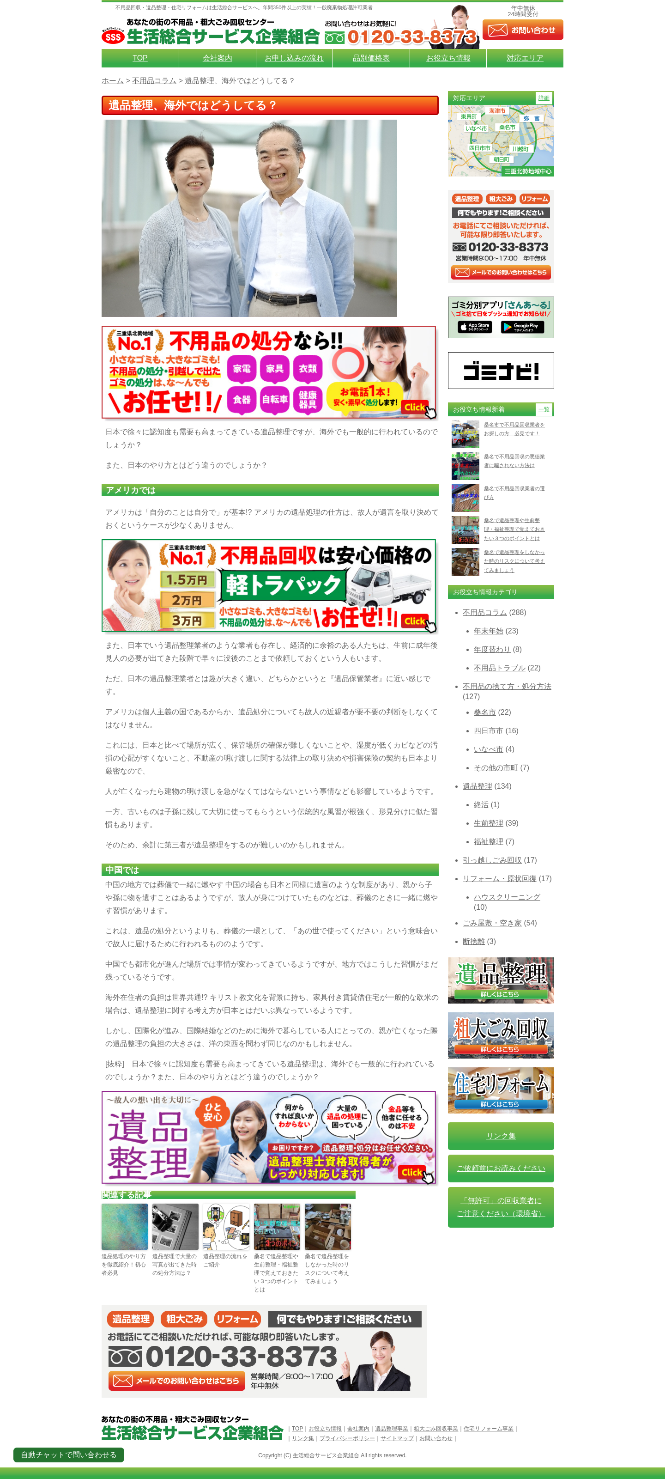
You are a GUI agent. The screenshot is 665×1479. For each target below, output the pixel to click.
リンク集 (501, 1136)
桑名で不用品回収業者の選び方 (514, 493)
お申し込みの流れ (294, 58)
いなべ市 (488, 749)
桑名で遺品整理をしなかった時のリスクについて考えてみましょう (327, 1268)
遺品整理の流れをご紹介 (225, 1260)
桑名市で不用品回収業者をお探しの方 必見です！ (514, 429)
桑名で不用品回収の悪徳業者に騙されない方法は (514, 461)
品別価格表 (371, 58)
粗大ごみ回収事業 (436, 1428)
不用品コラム (485, 612)
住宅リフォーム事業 (489, 1428)
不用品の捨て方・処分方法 (507, 686)
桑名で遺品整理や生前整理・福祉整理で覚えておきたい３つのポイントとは (276, 1273)
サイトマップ (397, 1438)
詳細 (544, 98)
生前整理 (488, 823)
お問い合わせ (436, 1438)
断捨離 (474, 941)
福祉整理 (488, 842)
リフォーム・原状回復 (500, 879)
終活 (481, 805)
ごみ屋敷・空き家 (492, 923)
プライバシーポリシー (347, 1438)
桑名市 (485, 712)
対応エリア (525, 58)
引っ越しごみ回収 (492, 860)
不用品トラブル (500, 668)
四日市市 (488, 731)
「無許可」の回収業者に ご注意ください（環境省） (501, 1207)
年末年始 (488, 631)
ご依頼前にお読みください (501, 1168)
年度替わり (492, 649)
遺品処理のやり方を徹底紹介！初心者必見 (124, 1264)
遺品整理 (477, 786)
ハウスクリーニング (507, 897)
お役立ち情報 (448, 58)
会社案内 (217, 58)
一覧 (544, 409)
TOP (140, 58)
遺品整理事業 (391, 1428)
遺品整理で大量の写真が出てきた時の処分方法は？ (174, 1264)
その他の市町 (496, 768)
